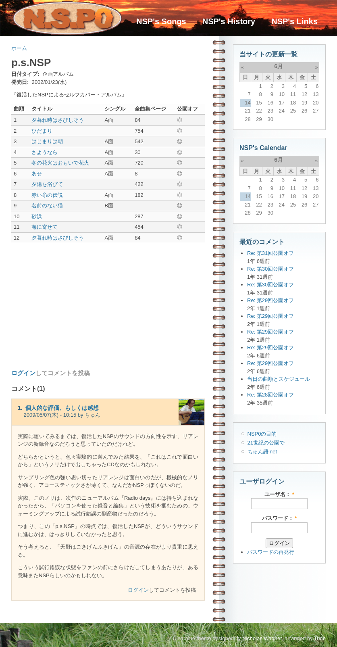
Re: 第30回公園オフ (270, 269)
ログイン (23, 372)
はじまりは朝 (47, 141)
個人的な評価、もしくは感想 (62, 408)
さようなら (44, 152)
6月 (278, 66)
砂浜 (36, 216)
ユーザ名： (279, 494)
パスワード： (279, 518)
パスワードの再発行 (270, 552)
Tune (320, 638)
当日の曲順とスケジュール (278, 379)
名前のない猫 (47, 205)
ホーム (19, 48)
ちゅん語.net (262, 452)
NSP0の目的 (262, 434)
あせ (36, 174)
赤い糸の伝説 (47, 195)
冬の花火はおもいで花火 (60, 163)
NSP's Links (294, 21)
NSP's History (228, 21)
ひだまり (41, 131)
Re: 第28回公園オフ (270, 395)
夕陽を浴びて (47, 184)
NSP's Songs (161, 21)
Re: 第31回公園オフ (270, 253)
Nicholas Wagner (262, 638)
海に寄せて (44, 227)
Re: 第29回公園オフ (270, 300)
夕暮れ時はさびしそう (57, 120)
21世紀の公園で (266, 443)
